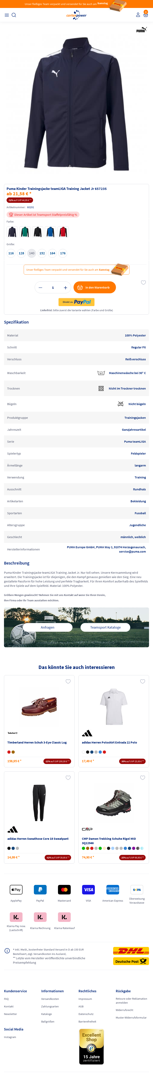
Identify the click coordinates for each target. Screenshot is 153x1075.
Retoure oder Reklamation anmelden (131, 1000)
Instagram (10, 1037)
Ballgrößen (47, 1021)
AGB (80, 1006)
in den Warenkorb (93, 287)
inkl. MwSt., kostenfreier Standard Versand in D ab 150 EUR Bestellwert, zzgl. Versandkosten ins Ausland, (48, 951)
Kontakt (9, 1006)
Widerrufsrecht (124, 1010)
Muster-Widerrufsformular (131, 1017)
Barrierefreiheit (87, 1021)
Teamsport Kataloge (105, 627)
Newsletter (10, 1014)
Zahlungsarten (50, 1006)
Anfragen (47, 627)
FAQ (6, 999)
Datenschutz (85, 1014)
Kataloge (46, 1014)
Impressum (85, 999)
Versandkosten (50, 999)
